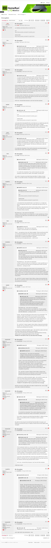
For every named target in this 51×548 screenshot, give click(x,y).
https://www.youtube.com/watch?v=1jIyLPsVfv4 (24, 36)
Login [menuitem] (48, 2)
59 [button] (47, 20)
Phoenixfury (7, 69)
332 (6, 155)
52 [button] (38, 20)
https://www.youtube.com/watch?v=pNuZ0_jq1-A (25, 32)
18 (5, 42)
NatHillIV (7, 104)
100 (6, 106)
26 (5, 183)
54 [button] (42, 20)
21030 (6, 26)
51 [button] (36, 20)
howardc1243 (7, 339)
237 (6, 341)
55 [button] (44, 20)
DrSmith (20, 46)
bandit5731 (8, 181)
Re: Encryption (18, 23)
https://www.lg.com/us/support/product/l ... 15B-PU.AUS (26, 237)
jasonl (7, 132)
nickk (8, 23)
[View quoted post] (25, 46)
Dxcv (8, 40)
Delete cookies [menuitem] (36, 542)
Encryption (5, 18)
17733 (6, 135)
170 (6, 71)
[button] (30, 20)
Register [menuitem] (43, 2)
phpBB (6, 542)
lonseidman (7, 242)
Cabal (8, 153)
